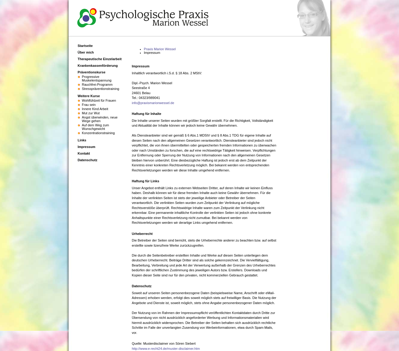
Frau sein (89, 104)
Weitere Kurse (89, 96)
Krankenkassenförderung (98, 65)
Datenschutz (87, 160)
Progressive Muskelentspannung (96, 78)
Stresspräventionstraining (100, 89)
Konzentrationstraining (98, 133)
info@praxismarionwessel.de (153, 103)
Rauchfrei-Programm (97, 84)
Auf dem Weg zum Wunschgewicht (95, 127)
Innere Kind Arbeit (95, 109)
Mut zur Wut (91, 113)
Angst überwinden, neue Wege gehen (100, 119)
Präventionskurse (91, 72)
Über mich (86, 52)
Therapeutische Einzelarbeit (100, 59)
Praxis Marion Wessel (160, 49)
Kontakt (84, 153)
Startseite (85, 46)
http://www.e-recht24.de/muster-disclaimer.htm (166, 348)
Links (82, 140)
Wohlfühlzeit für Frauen (99, 100)
